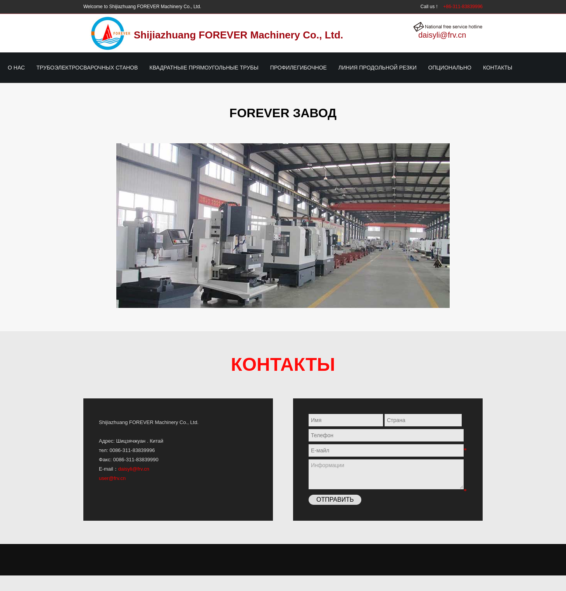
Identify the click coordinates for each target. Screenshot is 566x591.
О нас (16, 67)
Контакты (498, 67)
